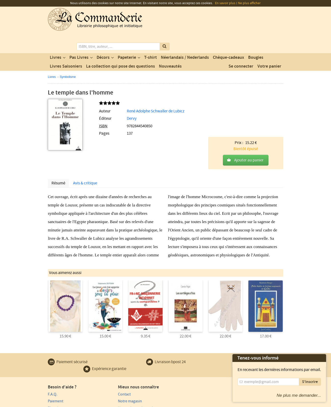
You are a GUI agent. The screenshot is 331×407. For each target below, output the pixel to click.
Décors (103, 37)
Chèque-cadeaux (228, 37)
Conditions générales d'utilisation (88, 402)
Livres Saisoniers (66, 46)
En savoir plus (225, 3)
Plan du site (57, 368)
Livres (55, 37)
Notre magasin (120, 361)
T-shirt (150, 37)
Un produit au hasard (125, 368)
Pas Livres (79, 37)
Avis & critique (85, 144)
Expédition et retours (65, 375)
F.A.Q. (52, 354)
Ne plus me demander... (299, 395)
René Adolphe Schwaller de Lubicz (144, 91)
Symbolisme (68, 57)
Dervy (121, 98)
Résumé (58, 144)
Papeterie (127, 37)
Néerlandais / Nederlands (185, 37)
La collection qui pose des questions (120, 46)
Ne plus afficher (249, 3)
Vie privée (55, 402)
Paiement (55, 361)
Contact (114, 354)
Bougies (255, 37)
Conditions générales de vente (138, 402)
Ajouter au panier (249, 102)
